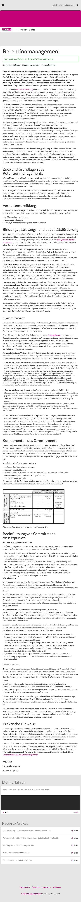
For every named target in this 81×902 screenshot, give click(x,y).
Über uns (35, 887)
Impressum (46, 887)
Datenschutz (25, 887)
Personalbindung (49, 65)
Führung (16, 65)
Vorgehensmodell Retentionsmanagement (20, 754)
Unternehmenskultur (31, 65)
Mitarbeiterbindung (24, 89)
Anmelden (57, 887)
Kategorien (7, 65)
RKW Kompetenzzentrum (31, 893)
